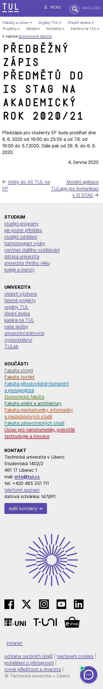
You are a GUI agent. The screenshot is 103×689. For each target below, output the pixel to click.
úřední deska (17, 313)
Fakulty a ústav (16, 23)
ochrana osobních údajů (28, 656)
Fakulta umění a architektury (33, 403)
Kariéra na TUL (83, 29)
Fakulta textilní (19, 377)
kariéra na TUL (19, 320)
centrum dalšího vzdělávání (32, 250)
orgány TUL (16, 307)
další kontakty (23, 508)
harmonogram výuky (24, 243)
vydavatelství (18, 339)
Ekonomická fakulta (35, 36)
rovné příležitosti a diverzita (32, 669)
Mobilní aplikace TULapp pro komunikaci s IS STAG (75, 188)
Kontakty (53, 29)
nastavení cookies (75, 656)
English (91, 8)
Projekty (10, 29)
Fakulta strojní (18, 370)
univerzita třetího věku (27, 263)
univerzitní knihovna (24, 333)
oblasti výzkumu (20, 293)
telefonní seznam (22, 490)
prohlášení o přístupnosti (29, 662)
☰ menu (52, 7)
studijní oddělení (20, 236)
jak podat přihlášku (23, 230)
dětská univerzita (21, 256)
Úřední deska (79, 23)
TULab (11, 346)
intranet (15, 643)
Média (31, 29)
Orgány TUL (48, 23)
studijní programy (21, 223)
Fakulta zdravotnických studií (34, 423)
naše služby (16, 326)
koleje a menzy (19, 269)
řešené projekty (20, 300)
